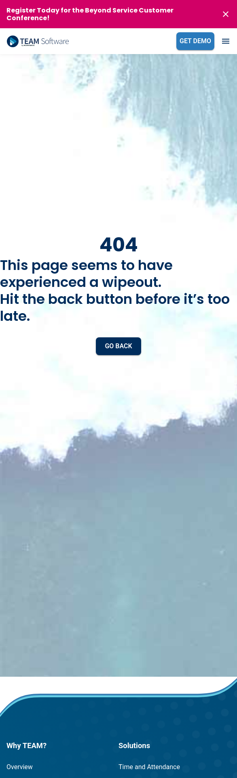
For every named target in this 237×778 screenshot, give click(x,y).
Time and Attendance (149, 767)
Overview (19, 767)
